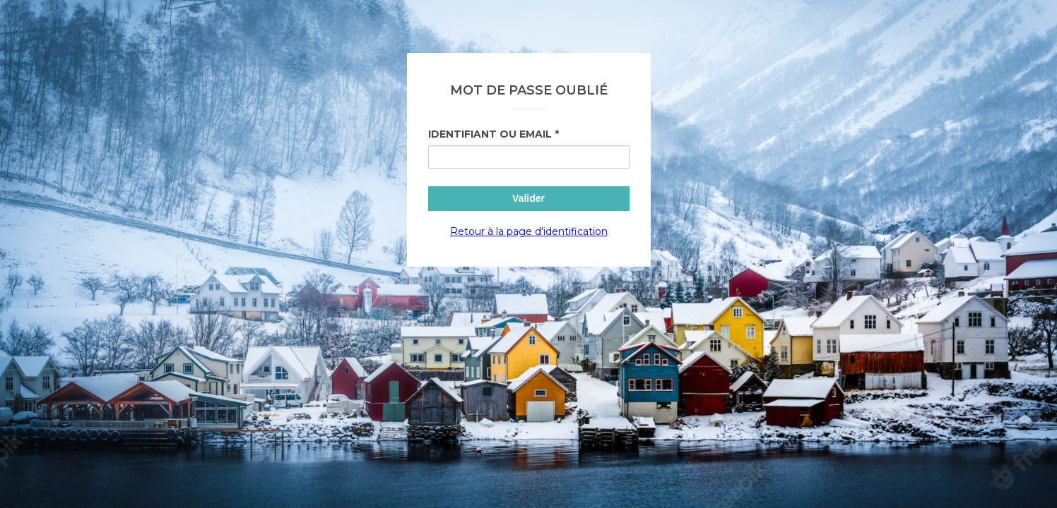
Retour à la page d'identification (529, 231)
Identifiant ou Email (490, 134)
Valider (528, 198)
